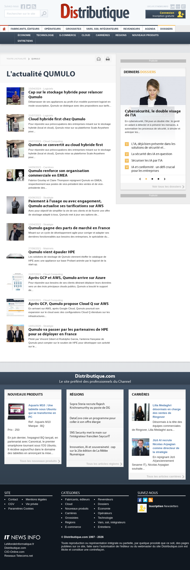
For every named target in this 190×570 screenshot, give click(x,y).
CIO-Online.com (14, 551)
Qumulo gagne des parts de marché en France (69, 228)
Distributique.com (15, 547)
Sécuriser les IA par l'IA (146, 160)
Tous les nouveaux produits (38, 461)
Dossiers (166, 29)
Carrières (103, 35)
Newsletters (163, 506)
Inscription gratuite (163, 14)
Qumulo (35, 59)
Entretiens (25, 41)
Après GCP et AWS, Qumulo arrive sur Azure (67, 278)
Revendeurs (132, 29)
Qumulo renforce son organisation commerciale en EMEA (58, 173)
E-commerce (67, 35)
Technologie (45, 35)
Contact (13, 499)
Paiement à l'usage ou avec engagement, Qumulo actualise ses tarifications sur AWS (66, 203)
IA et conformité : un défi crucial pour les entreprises (153, 169)
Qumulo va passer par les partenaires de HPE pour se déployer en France (68, 332)
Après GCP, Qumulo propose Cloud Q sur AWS (68, 303)
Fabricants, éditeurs (25, 29)
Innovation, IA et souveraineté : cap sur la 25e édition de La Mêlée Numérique (92, 450)
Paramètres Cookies (21, 508)
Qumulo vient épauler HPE (51, 252)
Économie (24, 35)
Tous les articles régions (102, 463)
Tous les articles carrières (164, 476)
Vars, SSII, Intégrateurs (102, 29)
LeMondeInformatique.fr (19, 544)
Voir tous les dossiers (166, 186)
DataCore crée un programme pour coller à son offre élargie (93, 420)
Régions (120, 35)
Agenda (150, 29)
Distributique (95, 12)
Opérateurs (52, 29)
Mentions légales (36, 499)
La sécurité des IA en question (151, 154)
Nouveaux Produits (145, 35)
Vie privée (32, 504)
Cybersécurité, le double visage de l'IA (153, 113)
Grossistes (73, 29)
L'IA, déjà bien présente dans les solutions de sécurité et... (153, 146)
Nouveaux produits (77, 508)
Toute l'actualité (16, 59)
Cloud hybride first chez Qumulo (56, 119)
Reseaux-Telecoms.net (18, 555)
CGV (11, 504)
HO (4, 29)
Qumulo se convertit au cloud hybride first (65, 145)
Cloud (86, 35)
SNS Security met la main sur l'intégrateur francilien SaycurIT (90, 434)
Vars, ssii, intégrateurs (112, 522)
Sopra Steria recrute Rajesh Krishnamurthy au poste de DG (90, 406)
